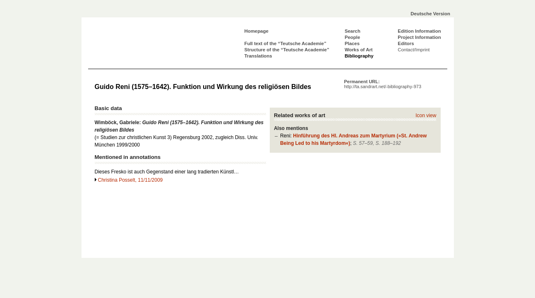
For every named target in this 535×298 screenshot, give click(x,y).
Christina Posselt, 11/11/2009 (130, 180)
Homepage (257, 31)
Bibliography (359, 55)
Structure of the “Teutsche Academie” (287, 49)
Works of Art (359, 49)
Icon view (425, 115)
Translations (258, 55)
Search (352, 31)
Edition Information (419, 31)
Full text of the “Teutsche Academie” (285, 43)
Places (352, 43)
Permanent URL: (383, 84)
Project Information (419, 37)
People (352, 37)
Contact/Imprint (413, 49)
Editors (406, 43)
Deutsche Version (430, 13)
